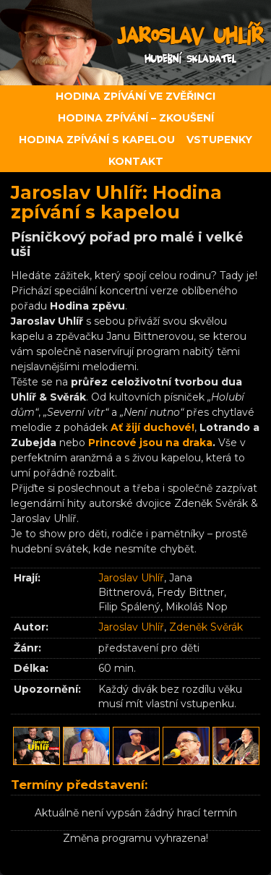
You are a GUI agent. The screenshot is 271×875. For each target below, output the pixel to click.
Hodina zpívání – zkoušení (136, 117)
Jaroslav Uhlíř (131, 577)
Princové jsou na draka (150, 442)
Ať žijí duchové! (152, 427)
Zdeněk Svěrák (206, 626)
